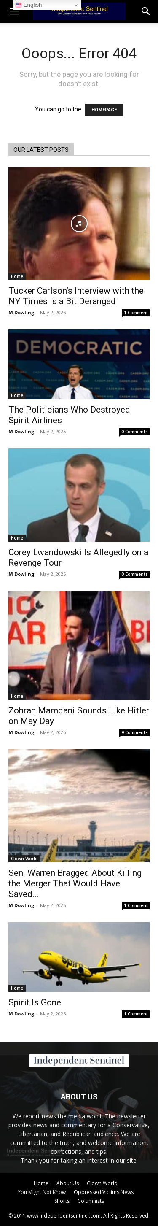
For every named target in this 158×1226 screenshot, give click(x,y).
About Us (67, 1183)
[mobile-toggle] (14, 11)
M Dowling (21, 312)
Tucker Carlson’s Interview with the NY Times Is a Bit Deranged (76, 296)
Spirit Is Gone (34, 1002)
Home (17, 276)
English (28, 5)
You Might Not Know (42, 1192)
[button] (146, 11)
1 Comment (136, 313)
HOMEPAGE (104, 110)
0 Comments (134, 432)
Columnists (91, 1200)
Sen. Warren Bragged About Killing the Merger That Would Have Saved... (75, 883)
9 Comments (134, 732)
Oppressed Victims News (104, 1192)
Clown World (24, 858)
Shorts (62, 1200)
